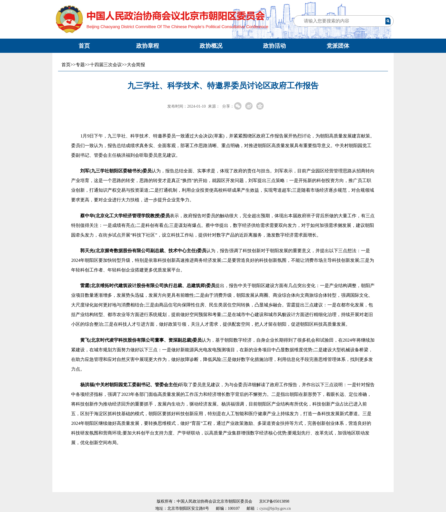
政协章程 (147, 46)
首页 (84, 46)
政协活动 (274, 46)
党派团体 (338, 46)
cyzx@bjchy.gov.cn (275, 508)
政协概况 (211, 46)
